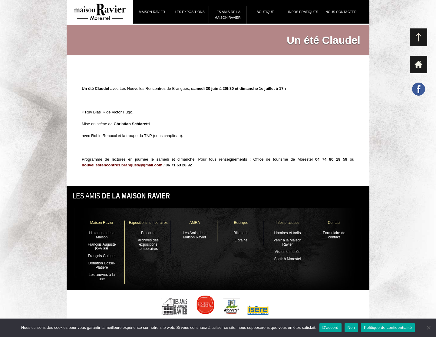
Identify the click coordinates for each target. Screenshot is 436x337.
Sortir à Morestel (287, 259)
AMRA (194, 223)
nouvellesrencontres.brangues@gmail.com (122, 165)
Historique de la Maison (101, 235)
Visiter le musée (287, 252)
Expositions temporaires (148, 223)
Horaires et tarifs (287, 233)
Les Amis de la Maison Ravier (227, 14)
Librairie (241, 240)
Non (351, 327)
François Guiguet (101, 256)
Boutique (265, 12)
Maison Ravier (152, 12)
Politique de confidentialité (388, 327)
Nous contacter (340, 12)
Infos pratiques (303, 12)
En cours (148, 233)
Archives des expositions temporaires (148, 244)
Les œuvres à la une (102, 277)
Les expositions (189, 12)
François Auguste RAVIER (102, 246)
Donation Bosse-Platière (101, 265)
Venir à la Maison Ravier (287, 242)
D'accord (330, 327)
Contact (334, 223)
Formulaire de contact (334, 235)
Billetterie (240, 233)
